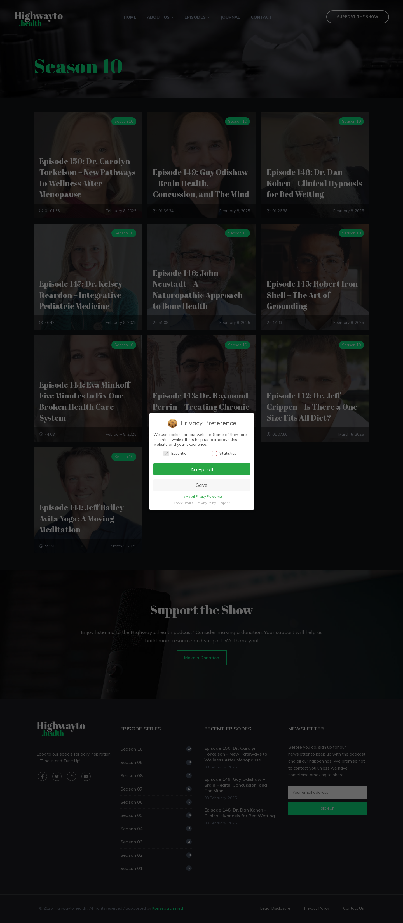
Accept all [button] (201, 469)
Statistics (223, 453)
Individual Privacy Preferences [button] (201, 497)
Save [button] (201, 485)
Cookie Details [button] (183, 503)
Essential (175, 453)
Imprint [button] (224, 503)
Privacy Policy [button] (206, 503)
